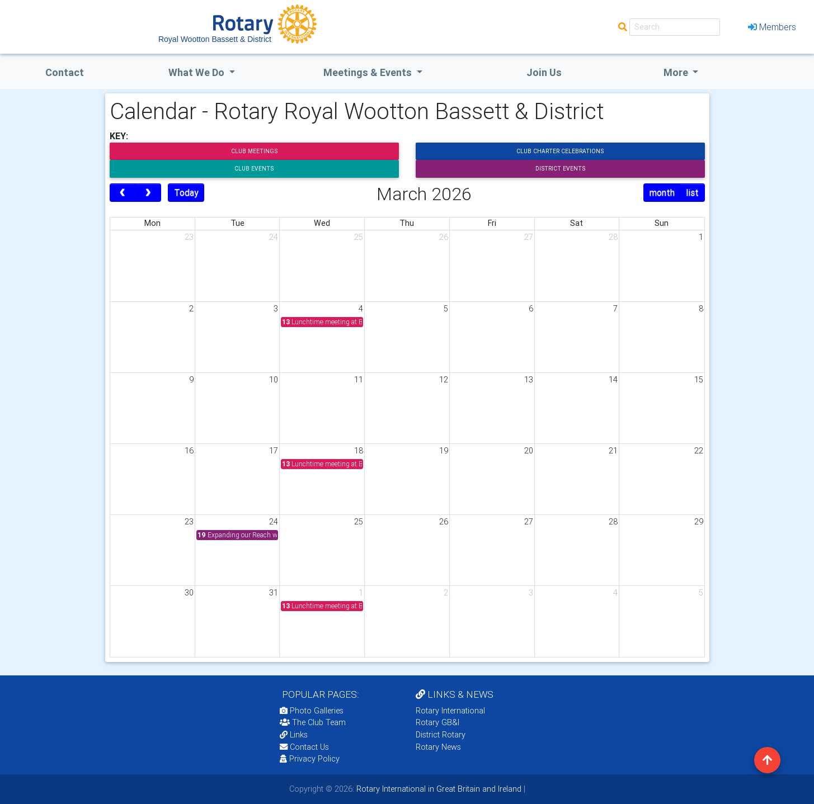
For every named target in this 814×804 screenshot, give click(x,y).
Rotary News (438, 747)
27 (528, 237)
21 (613, 451)
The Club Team (313, 722)
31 (273, 593)
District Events (560, 168)
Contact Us (304, 747)
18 (358, 451)
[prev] (123, 192)
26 (443, 237)
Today (186, 192)
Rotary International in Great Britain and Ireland (437, 789)
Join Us (544, 72)
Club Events (254, 168)
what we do (197, 72)
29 (698, 522)
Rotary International (450, 711)
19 (443, 451)
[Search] (674, 27)
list (692, 192)
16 (189, 451)
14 (613, 380)
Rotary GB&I (437, 722)
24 (273, 237)
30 (189, 593)
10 (273, 380)
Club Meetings (254, 151)
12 (443, 380)
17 (273, 451)
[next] (148, 192)
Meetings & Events (368, 72)
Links (294, 735)
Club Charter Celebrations (560, 151)
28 (613, 237)
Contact (64, 72)
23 (189, 237)
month (662, 192)
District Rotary (440, 735)
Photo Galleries (312, 711)
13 (528, 380)
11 (358, 380)
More (677, 72)
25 (358, 237)
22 (698, 451)
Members (772, 26)
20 (528, 451)
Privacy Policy (310, 759)
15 (698, 380)
